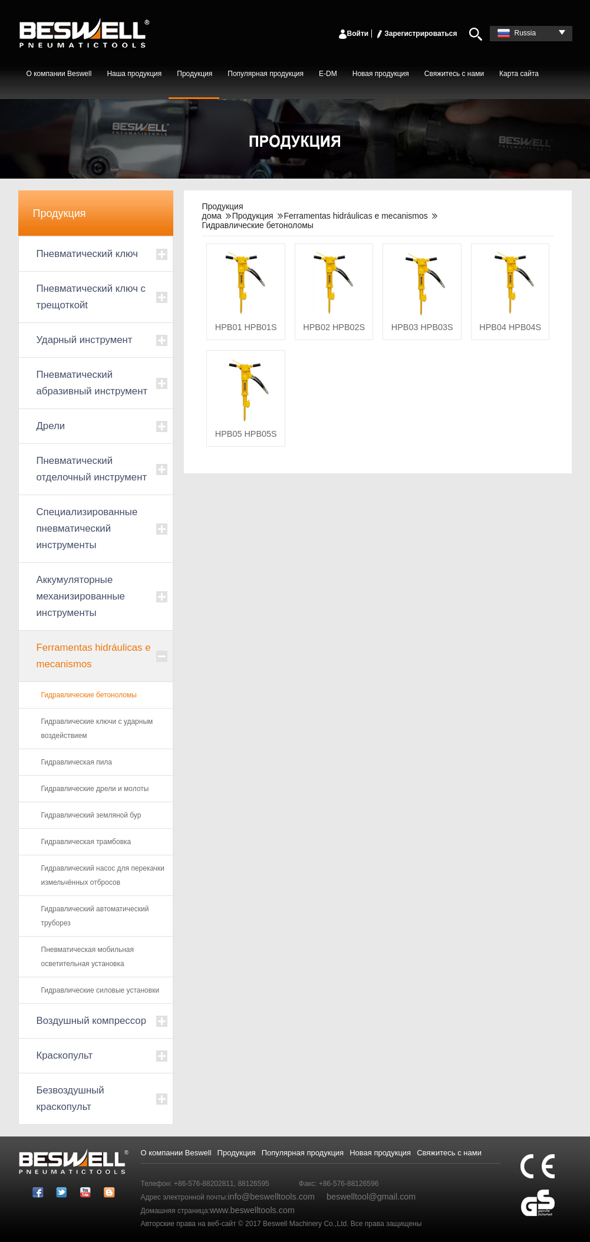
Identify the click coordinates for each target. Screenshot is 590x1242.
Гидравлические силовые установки (100, 990)
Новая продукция (380, 74)
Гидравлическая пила (77, 762)
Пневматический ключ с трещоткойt (91, 297)
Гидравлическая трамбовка (86, 842)
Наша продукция (134, 74)
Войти (353, 33)
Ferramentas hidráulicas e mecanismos (94, 656)
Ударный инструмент (85, 339)
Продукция (194, 74)
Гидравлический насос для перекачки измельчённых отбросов (103, 875)
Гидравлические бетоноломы (89, 695)
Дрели (51, 425)
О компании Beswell (59, 74)
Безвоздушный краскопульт (70, 1098)
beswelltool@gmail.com (371, 1196)
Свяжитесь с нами (454, 74)
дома (211, 215)
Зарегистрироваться (416, 33)
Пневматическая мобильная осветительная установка (87, 956)
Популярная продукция (266, 74)
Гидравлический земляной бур (91, 815)
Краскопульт (65, 1055)
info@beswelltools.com (271, 1196)
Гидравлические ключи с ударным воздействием (97, 728)
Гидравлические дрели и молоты (95, 789)
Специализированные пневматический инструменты (87, 528)
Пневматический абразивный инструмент (92, 383)
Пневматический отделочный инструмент (92, 469)
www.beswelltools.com (252, 1210)
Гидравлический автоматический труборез (95, 916)
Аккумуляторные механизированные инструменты (81, 596)
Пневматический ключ (87, 253)
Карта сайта (519, 74)
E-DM (328, 74)
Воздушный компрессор (91, 1020)
